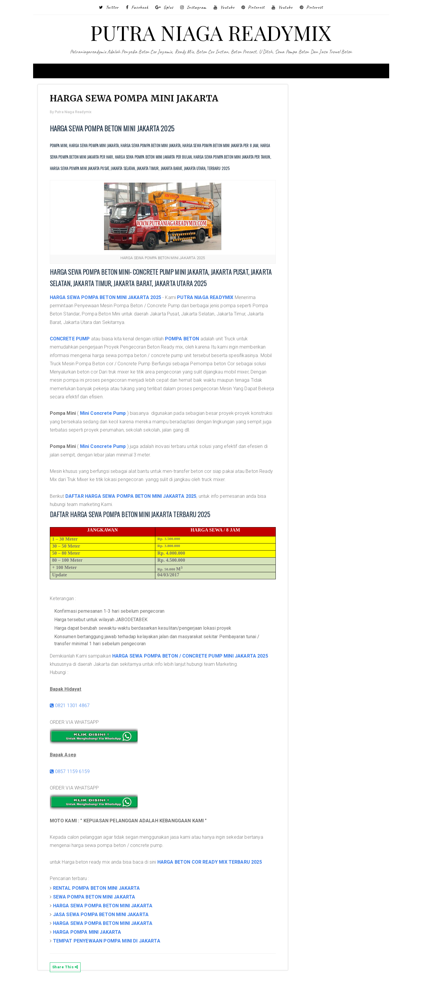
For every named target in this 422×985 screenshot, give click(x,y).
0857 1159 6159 (72, 772)
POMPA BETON (185, 340)
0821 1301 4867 (72, 706)
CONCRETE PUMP (72, 340)
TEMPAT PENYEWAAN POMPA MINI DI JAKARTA (109, 942)
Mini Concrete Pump (106, 414)
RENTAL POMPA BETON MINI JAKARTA (99, 889)
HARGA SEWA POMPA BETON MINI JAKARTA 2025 (108, 298)
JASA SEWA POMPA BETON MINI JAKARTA (103, 915)
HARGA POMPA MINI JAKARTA (90, 933)
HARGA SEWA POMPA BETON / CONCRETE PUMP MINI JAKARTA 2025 (193, 657)
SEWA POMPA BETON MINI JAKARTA (97, 898)
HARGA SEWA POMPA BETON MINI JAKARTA (105, 907)
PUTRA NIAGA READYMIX (210, 32)
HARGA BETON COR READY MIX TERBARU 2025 (212, 863)
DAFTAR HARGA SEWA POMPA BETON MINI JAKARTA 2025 (133, 497)
